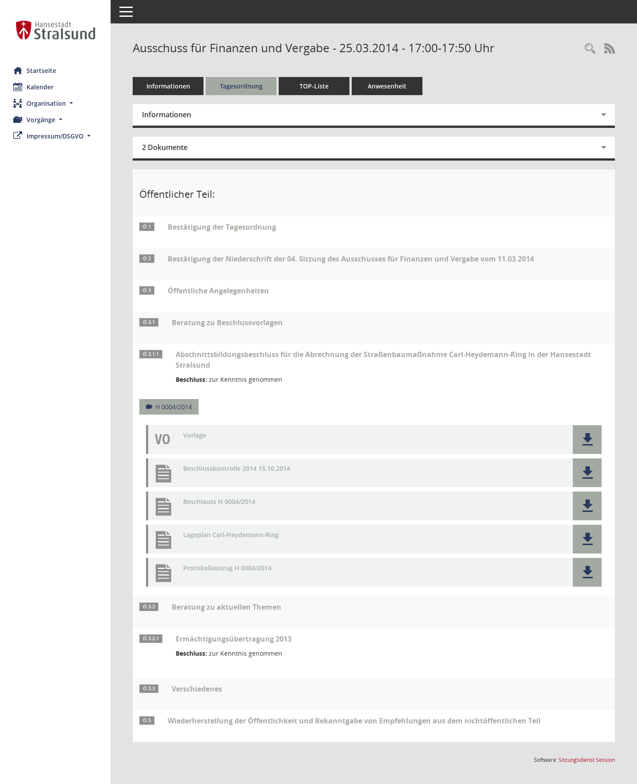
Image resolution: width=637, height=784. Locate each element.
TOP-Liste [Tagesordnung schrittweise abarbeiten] (314, 86)
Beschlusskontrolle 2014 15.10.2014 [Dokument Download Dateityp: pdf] (236, 469)
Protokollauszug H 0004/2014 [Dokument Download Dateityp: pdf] (227, 568)
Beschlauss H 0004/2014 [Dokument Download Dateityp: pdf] (219, 502)
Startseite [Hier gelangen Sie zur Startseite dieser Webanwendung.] (34, 70)
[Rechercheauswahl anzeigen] (590, 49)
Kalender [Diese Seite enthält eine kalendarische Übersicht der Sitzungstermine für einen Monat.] (33, 86)
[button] (55, 103)
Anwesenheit (387, 86)
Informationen (168, 86)
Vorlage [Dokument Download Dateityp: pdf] (194, 435)
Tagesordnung (241, 86)
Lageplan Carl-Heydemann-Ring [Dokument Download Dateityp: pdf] (231, 535)
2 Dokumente (165, 147)
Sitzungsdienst (587, 760)
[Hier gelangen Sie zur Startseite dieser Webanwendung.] (55, 30)
